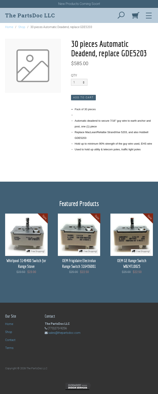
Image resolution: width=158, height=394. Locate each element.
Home (9, 27)
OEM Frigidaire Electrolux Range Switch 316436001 (79, 263)
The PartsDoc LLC (30, 15)
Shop (21, 27)
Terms (9, 348)
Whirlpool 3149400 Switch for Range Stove (26, 263)
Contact (10, 340)
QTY (74, 75)
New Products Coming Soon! (79, 4)
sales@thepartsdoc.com (64, 332)
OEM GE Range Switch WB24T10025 (131, 263)
